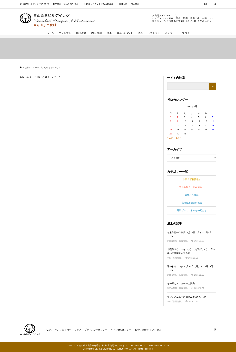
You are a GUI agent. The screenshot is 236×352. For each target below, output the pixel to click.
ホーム (50, 33)
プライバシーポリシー (95, 329)
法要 (140, 33)
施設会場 (81, 33)
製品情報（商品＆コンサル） (66, 4)
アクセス (156, 329)
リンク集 (59, 329)
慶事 (109, 33)
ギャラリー (171, 33)
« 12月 (170, 137)
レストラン (154, 33)
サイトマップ (74, 329)
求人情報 (135, 4)
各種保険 (123, 4)
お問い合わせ (141, 329)
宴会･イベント (125, 33)
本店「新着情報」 (192, 179)
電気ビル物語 (192, 194)
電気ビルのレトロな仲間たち (192, 210)
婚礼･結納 (96, 33)
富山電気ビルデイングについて (34, 4)
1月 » (178, 137)
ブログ (185, 33)
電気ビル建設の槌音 (191, 202)
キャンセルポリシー (121, 329)
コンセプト (65, 33)
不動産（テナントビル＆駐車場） (100, 4)
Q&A (49, 329)
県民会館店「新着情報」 (191, 187)
